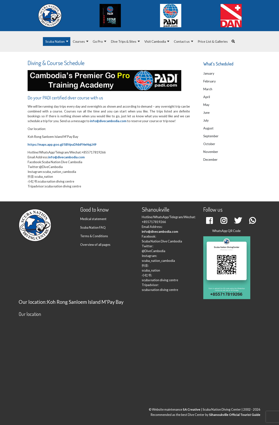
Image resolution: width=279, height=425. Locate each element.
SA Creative (191, 409)
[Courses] (87, 41)
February (209, 81)
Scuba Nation (55, 41)
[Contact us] (192, 41)
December (210, 159)
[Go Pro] (105, 41)
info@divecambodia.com (108, 121)
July (206, 120)
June (206, 113)
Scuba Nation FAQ (93, 227)
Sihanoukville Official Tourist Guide (234, 415)
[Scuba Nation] (67, 41)
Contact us (182, 41)
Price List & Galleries (213, 41)
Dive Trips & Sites (123, 41)
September (211, 136)
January (208, 73)
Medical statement (93, 219)
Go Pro (98, 41)
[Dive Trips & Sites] (139, 41)
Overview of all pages (95, 245)
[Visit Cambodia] (168, 41)
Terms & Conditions (94, 236)
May (206, 105)
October (209, 144)
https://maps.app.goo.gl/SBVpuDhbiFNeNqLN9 (62, 144)
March (207, 89)
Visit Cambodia (155, 41)
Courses (79, 41)
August (208, 128)
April (206, 97)
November (210, 152)
